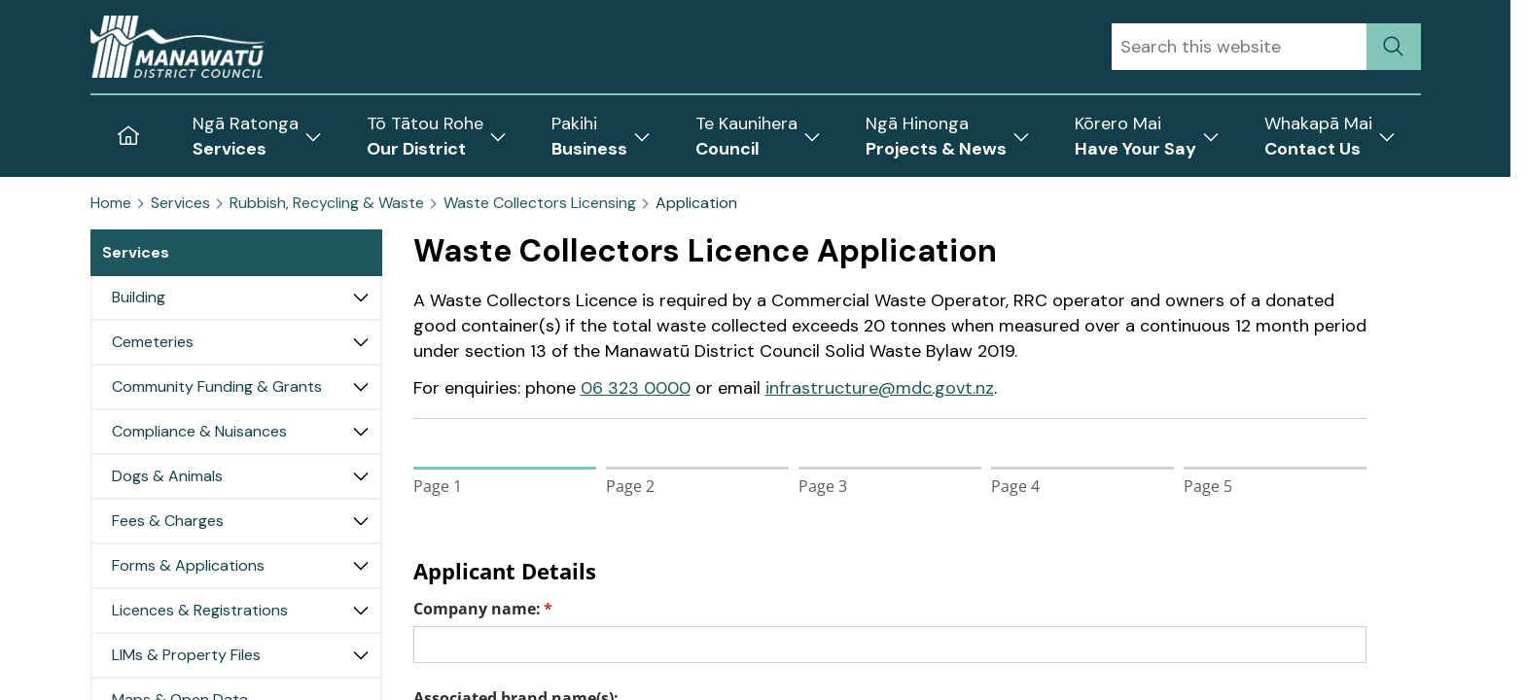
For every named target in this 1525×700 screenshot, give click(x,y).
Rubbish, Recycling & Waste (327, 203)
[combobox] (1239, 46)
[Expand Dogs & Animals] (360, 476)
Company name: (515, 608)
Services (180, 203)
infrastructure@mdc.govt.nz (879, 388)
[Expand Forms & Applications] (360, 565)
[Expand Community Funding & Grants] (360, 387)
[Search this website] (1239, 46)
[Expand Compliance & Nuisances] (360, 431)
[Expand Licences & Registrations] (360, 610)
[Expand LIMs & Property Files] (360, 655)
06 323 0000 (636, 388)
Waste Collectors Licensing (539, 203)
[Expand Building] (360, 297)
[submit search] (1393, 46)
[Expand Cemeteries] (360, 342)
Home (110, 203)
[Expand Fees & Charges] (360, 521)
